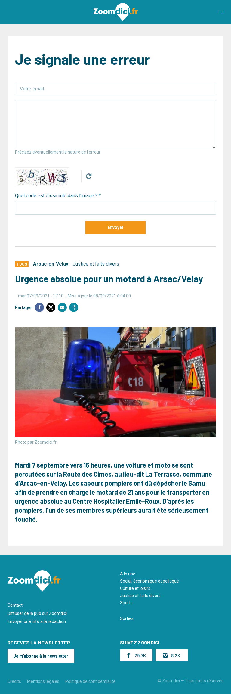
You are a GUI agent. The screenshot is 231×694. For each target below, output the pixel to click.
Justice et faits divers (96, 264)
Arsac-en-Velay (50, 264)
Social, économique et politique (149, 581)
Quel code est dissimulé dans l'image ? (56, 195)
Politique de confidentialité (90, 681)
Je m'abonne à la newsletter (41, 656)
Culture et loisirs (135, 588)
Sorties (127, 618)
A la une (127, 573)
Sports (126, 602)
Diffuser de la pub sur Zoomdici (37, 613)
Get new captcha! (88, 176)
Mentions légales (43, 681)
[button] (220, 12)
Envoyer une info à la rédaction (37, 621)
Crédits (14, 681)
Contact (15, 605)
